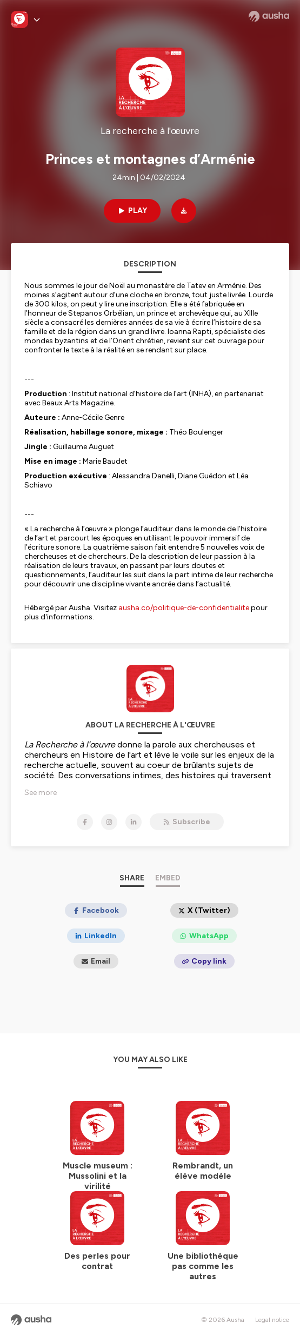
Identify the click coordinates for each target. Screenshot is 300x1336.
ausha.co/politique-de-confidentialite (183, 607)
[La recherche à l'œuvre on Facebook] (85, 822)
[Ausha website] (269, 16)
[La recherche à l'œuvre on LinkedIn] (133, 822)
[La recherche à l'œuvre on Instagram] (109, 822)
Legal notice (272, 1320)
